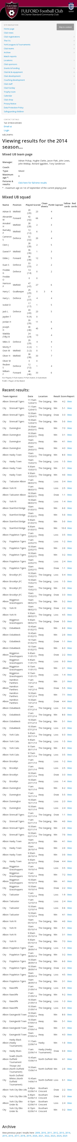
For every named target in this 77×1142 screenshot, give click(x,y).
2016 (10, 1135)
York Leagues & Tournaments (17, 44)
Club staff (8, 84)
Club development (12, 76)
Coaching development (14, 80)
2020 (34, 1135)
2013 (61, 1132)
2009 (37, 1132)
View (69, 401)
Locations (8, 60)
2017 (16, 1135)
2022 (46, 1135)
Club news (8, 33)
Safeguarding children (14, 111)
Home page (9, 29)
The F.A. (7, 40)
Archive (7, 52)
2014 (67, 1132)
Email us (8, 126)
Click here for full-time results (32, 182)
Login (6, 130)
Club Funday (9, 88)
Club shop (8, 99)
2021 (40, 1135)
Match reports (10, 56)
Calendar (8, 96)
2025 (65, 1135)
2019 (28, 1135)
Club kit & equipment (13, 72)
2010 (43, 1132)
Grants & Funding (11, 68)
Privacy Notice (10, 103)
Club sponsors (10, 64)
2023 (52, 1135)
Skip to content (65, 27)
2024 (59, 1135)
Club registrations (12, 36)
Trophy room (10, 92)
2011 (49, 1132)
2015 (4, 1135)
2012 (55, 1132)
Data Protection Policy (13, 107)
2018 (22, 1135)
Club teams (9, 48)
